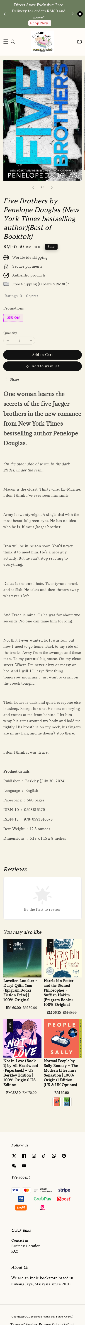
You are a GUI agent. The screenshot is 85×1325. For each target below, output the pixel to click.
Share (11, 379)
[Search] (13, 42)
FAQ (15, 1251)
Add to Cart (42, 354)
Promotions (13, 308)
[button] (6, 42)
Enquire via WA (39, 23)
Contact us (20, 1240)
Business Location (25, 1246)
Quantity (10, 333)
